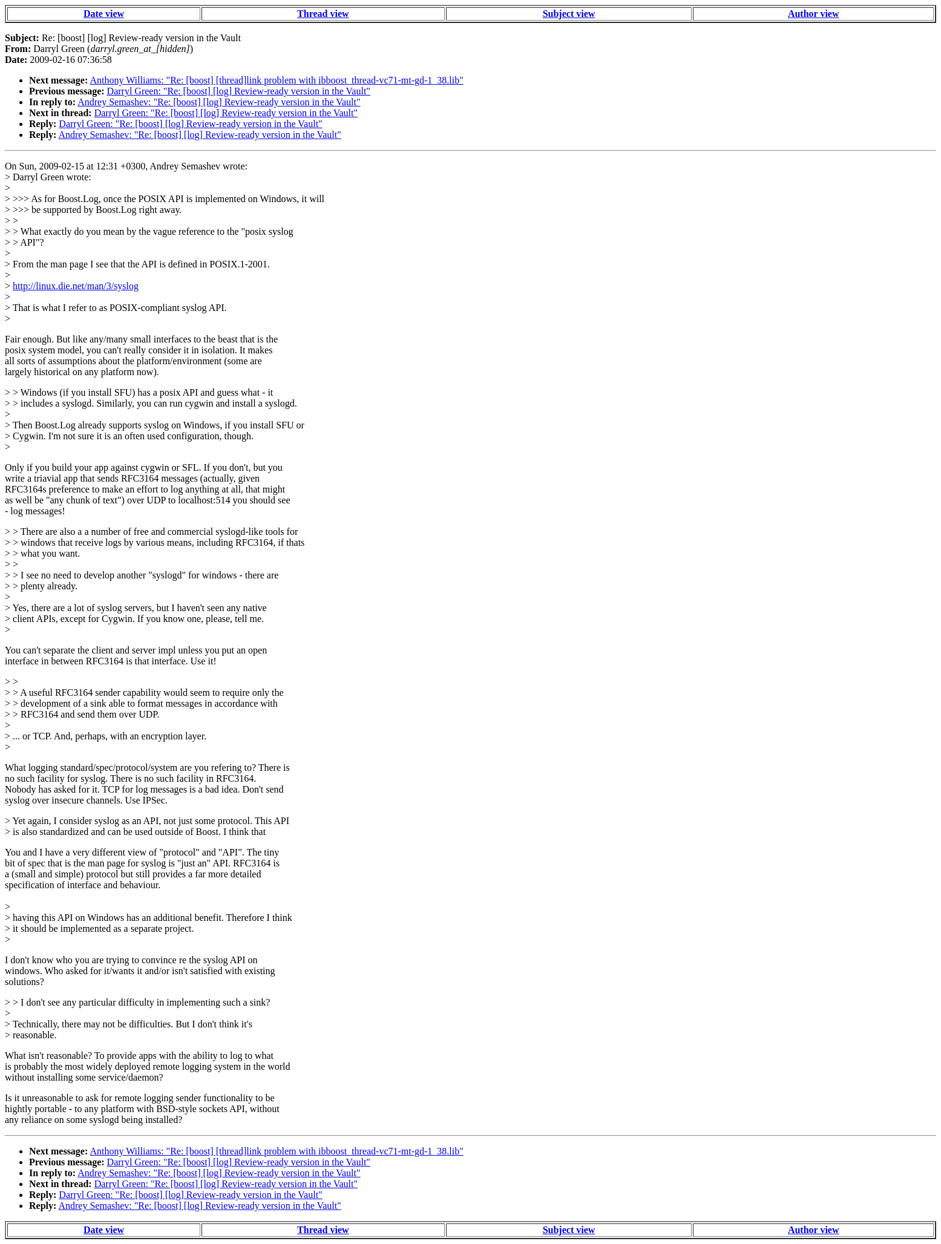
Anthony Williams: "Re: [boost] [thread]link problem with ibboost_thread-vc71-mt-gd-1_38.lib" (276, 80)
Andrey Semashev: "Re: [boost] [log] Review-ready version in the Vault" (218, 102)
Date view (104, 13)
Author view (813, 13)
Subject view (569, 13)
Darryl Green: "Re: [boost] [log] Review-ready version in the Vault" (238, 91)
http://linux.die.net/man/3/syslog (76, 286)
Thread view (323, 13)
